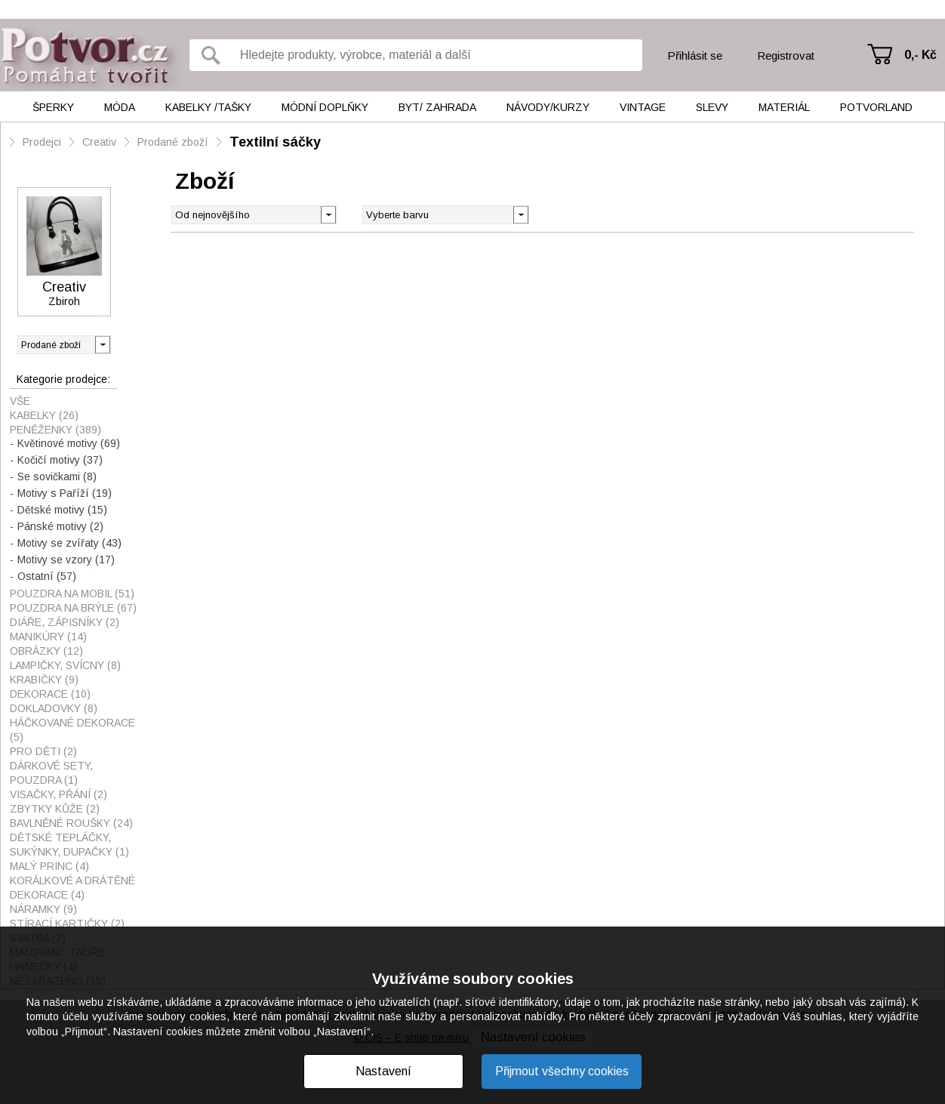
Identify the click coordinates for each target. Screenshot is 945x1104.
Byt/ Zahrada (437, 107)
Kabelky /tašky (208, 107)
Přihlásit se (694, 55)
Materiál (784, 107)
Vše (20, 401)
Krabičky (44, 680)
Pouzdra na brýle (73, 608)
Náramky (43, 909)
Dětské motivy (62, 510)
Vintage (643, 107)
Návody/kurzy (547, 107)
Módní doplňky (325, 107)
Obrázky (46, 651)
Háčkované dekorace (72, 730)
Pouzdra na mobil (72, 593)
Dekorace (50, 694)
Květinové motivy (68, 443)
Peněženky (55, 430)
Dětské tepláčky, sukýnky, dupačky (69, 844)
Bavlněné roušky (71, 823)
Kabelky (44, 415)
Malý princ (49, 866)
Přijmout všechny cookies (562, 1071)
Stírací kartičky (67, 923)
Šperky (53, 107)
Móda (119, 107)
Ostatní (46, 576)
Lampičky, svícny (65, 665)
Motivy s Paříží (64, 493)
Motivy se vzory (66, 560)
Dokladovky (53, 708)
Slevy (712, 107)
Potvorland (876, 107)
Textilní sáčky (275, 142)
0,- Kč (920, 54)
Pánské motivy (60, 526)
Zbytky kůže (55, 809)
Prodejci (42, 142)
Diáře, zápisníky (64, 622)
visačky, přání (58, 794)
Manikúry (48, 637)
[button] (520, 213)
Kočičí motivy (60, 460)
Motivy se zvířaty (69, 543)
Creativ (99, 142)
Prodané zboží (172, 142)
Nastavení (383, 1071)
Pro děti (43, 751)
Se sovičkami (57, 476)
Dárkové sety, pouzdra (51, 773)
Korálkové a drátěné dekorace (72, 887)
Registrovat (785, 55)
